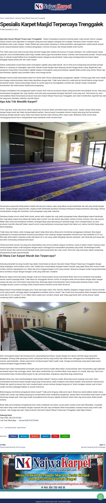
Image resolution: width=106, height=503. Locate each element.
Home (2, 18)
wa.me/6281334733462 (29, 420)
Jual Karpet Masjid (10, 427)
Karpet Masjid (9, 18)
